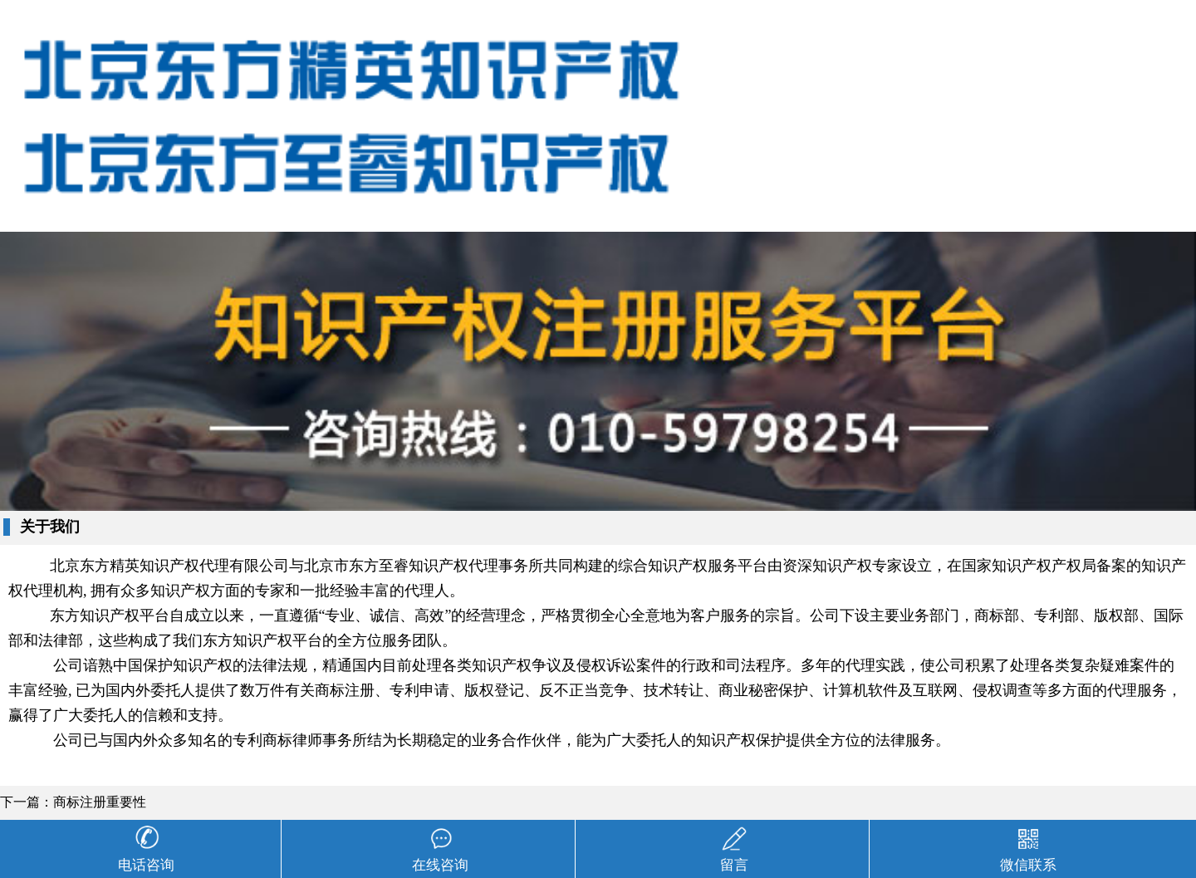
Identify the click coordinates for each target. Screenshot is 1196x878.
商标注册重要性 (99, 802)
